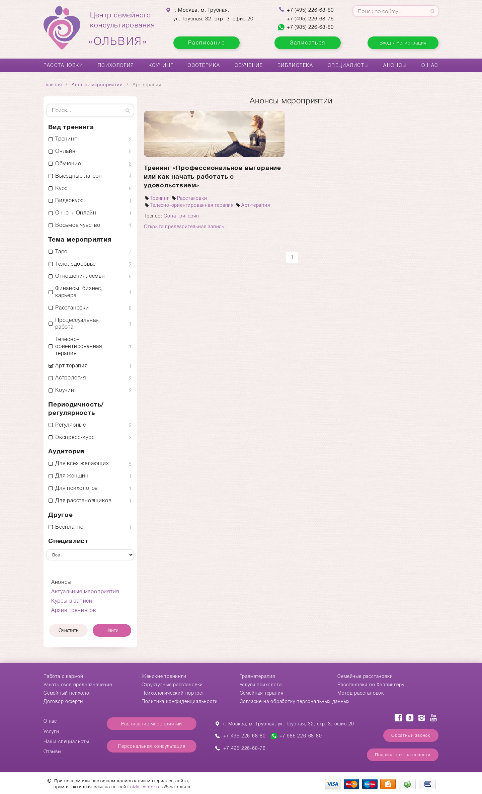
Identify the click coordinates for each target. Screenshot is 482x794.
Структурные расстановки (172, 684)
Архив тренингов (73, 610)
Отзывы (52, 751)
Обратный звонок (410, 735)
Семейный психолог (68, 693)
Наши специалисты (66, 741)
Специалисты (348, 65)
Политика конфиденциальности (180, 701)
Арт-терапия (252, 205)
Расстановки (63, 65)
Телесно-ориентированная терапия (189, 205)
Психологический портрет (173, 693)
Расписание (206, 43)
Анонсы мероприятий (97, 84)
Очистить (68, 630)
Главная (53, 84)
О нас (429, 65)
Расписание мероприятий (151, 723)
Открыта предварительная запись (184, 226)
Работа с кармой (63, 676)
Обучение (249, 65)
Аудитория (66, 451)
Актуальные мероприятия (85, 591)
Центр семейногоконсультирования (122, 29)
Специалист (68, 540)
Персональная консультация (151, 746)
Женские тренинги (164, 676)
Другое (60, 514)
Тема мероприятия (80, 239)
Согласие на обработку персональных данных (295, 701)
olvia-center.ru (145, 786)
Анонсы (395, 65)
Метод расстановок (360, 693)
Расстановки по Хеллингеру (370, 684)
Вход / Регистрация (403, 43)
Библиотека (295, 65)
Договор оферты (63, 701)
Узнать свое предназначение (78, 684)
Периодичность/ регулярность (76, 408)
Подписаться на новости (402, 754)
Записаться (308, 43)
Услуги (51, 731)
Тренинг (156, 198)
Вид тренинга (71, 126)
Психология (116, 65)
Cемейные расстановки (365, 676)
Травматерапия (257, 676)
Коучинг (161, 65)
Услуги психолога (261, 684)
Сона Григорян (181, 215)
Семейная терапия (262, 693)
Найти (111, 630)
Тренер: (154, 215)
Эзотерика (204, 65)
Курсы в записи (71, 601)
